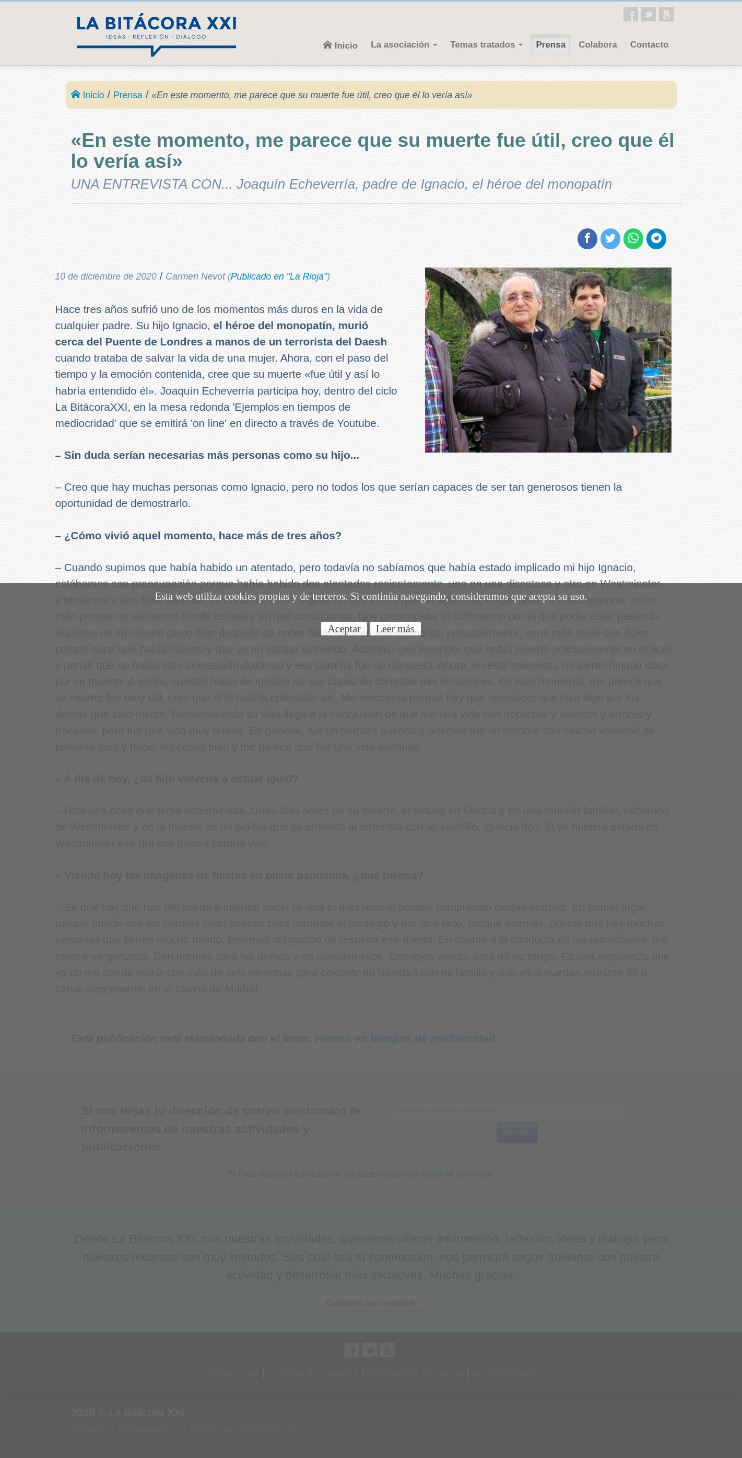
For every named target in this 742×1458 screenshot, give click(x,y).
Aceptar (343, 628)
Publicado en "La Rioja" (279, 276)
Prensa (551, 45)
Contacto (649, 45)
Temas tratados (486, 45)
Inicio (340, 45)
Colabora (598, 45)
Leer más (395, 628)
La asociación (404, 45)
